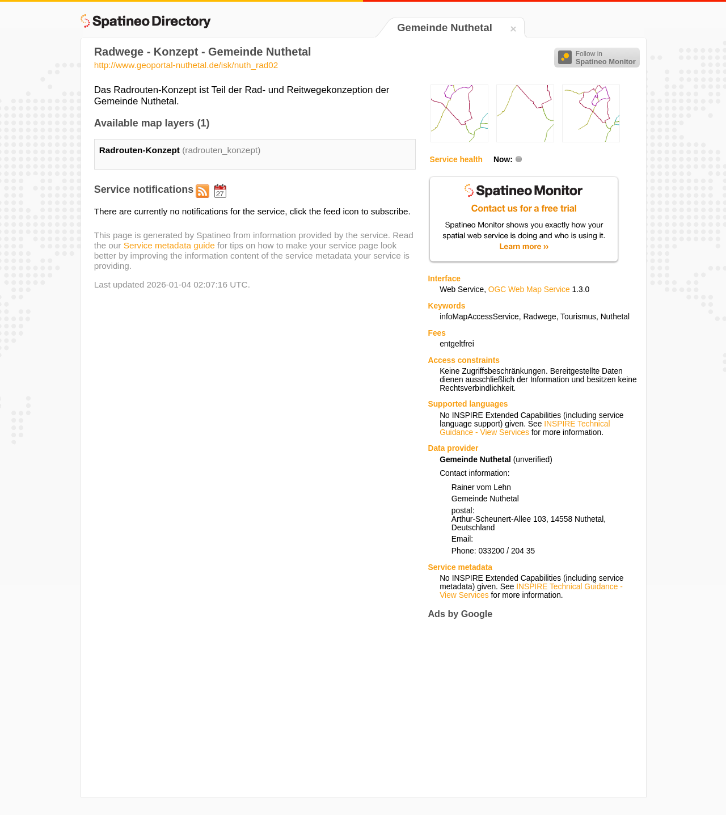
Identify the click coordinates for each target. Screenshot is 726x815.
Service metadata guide (169, 245)
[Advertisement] (523, 707)
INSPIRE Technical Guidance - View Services (525, 428)
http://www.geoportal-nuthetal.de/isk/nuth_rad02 (186, 65)
